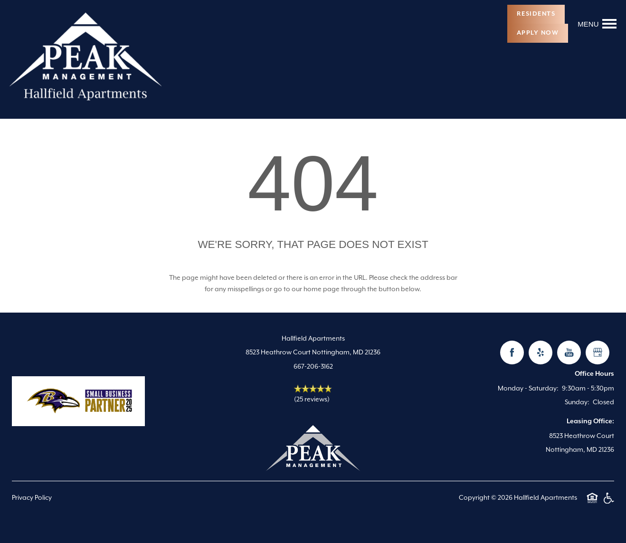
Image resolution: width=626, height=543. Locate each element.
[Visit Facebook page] (512, 352)
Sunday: (577, 402)
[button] (536, 14)
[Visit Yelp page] (540, 352)
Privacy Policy (32, 497)
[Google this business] (597, 352)
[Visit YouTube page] (569, 352)
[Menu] (597, 23)
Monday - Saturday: (528, 388)
